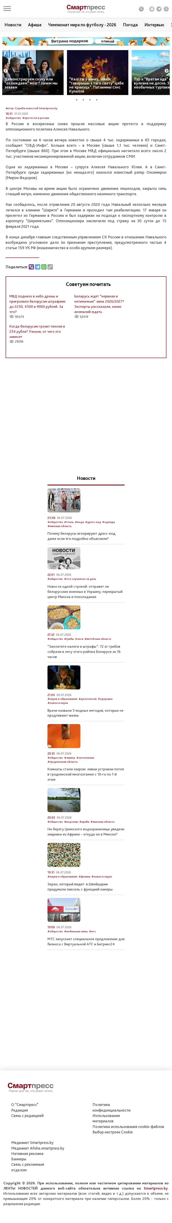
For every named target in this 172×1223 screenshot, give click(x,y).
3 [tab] (91, 99)
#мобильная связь (76, 965)
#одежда (108, 556)
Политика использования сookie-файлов (128, 1149)
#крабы (84, 856)
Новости (12, 24)
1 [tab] (78, 99)
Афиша (34, 24)
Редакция (19, 1133)
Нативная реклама (27, 1176)
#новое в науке (57, 737)
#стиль (69, 556)
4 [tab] (98, 99)
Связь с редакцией (27, 1138)
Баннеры (18, 1181)
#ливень (69, 792)
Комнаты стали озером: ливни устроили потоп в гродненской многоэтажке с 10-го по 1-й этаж (85, 808)
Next (166, 71)
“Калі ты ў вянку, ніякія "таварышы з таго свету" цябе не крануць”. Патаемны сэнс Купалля (96, 85)
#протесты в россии (35, 152)
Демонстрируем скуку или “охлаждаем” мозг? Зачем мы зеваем (31, 83)
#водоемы (71, 856)
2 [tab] (85, 99)
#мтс (92, 965)
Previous (5, 71)
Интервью (154, 24)
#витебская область (97, 673)
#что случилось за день (80, 613)
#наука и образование (62, 733)
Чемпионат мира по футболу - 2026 (82, 24)
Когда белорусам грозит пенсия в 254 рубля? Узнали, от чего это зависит (37, 365)
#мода (79, 556)
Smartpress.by (156, 1211)
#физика (84, 911)
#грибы (69, 673)
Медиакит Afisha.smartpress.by (37, 1171)
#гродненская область (62, 796)
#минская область (59, 560)
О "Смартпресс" (24, 1127)
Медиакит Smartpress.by (32, 1165)
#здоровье (105, 733)
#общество (13, 152)
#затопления (85, 792)
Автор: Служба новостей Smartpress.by (32, 142)
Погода (130, 24)
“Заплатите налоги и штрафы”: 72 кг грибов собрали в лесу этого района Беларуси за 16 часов (83, 685)
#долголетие (88, 733)
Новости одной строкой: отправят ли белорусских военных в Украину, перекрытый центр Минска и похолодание (85, 625)
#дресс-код (93, 556)
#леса (79, 673)
